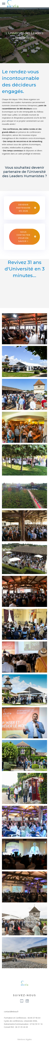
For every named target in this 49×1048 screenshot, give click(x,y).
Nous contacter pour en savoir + (23, 236)
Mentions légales (24, 1039)
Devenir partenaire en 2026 (23, 208)
